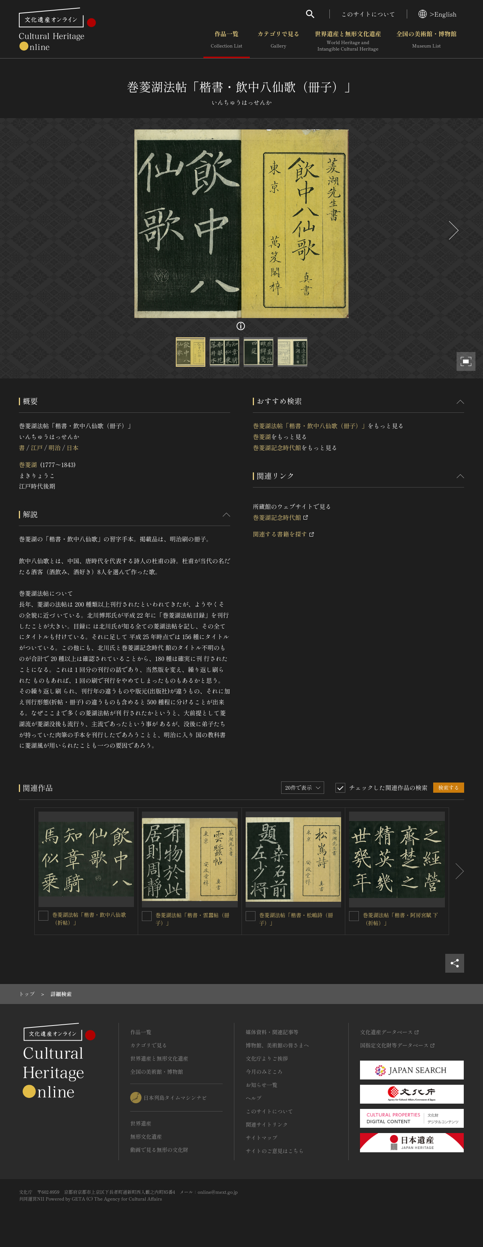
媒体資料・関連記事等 (272, 1032)
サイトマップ (261, 1137)
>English (437, 13)
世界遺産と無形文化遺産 (348, 41)
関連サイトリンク (267, 1124)
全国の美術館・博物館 (426, 41)
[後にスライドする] (452, 230)
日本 (72, 447)
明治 (55, 447)
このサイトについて (368, 13)
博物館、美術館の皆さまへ (277, 1045)
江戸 (37, 447)
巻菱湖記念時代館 (277, 447)
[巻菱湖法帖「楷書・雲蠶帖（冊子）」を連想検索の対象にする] (147, 916)
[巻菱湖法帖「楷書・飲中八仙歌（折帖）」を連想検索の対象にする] (43, 916)
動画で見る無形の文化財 (159, 1149)
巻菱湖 (28, 464)
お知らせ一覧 (261, 1085)
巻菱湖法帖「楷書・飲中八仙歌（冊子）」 (310, 425)
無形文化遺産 (146, 1136)
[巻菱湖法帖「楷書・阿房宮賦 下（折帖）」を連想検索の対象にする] (354, 916)
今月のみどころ (264, 1071)
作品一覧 (226, 41)
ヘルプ (253, 1098)
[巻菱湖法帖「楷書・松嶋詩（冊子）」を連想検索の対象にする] (250, 916)
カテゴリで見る (278, 41)
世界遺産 (140, 1123)
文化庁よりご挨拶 (267, 1058)
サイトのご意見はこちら (275, 1151)
